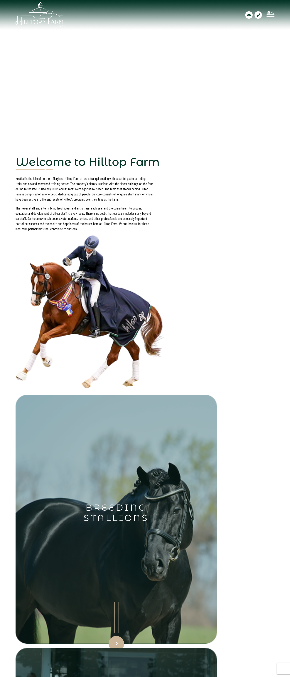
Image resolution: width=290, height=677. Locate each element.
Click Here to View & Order (72, 462)
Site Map (112, 644)
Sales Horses (72, 637)
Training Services (120, 630)
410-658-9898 (179, 642)
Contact (112, 637)
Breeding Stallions (77, 630)
